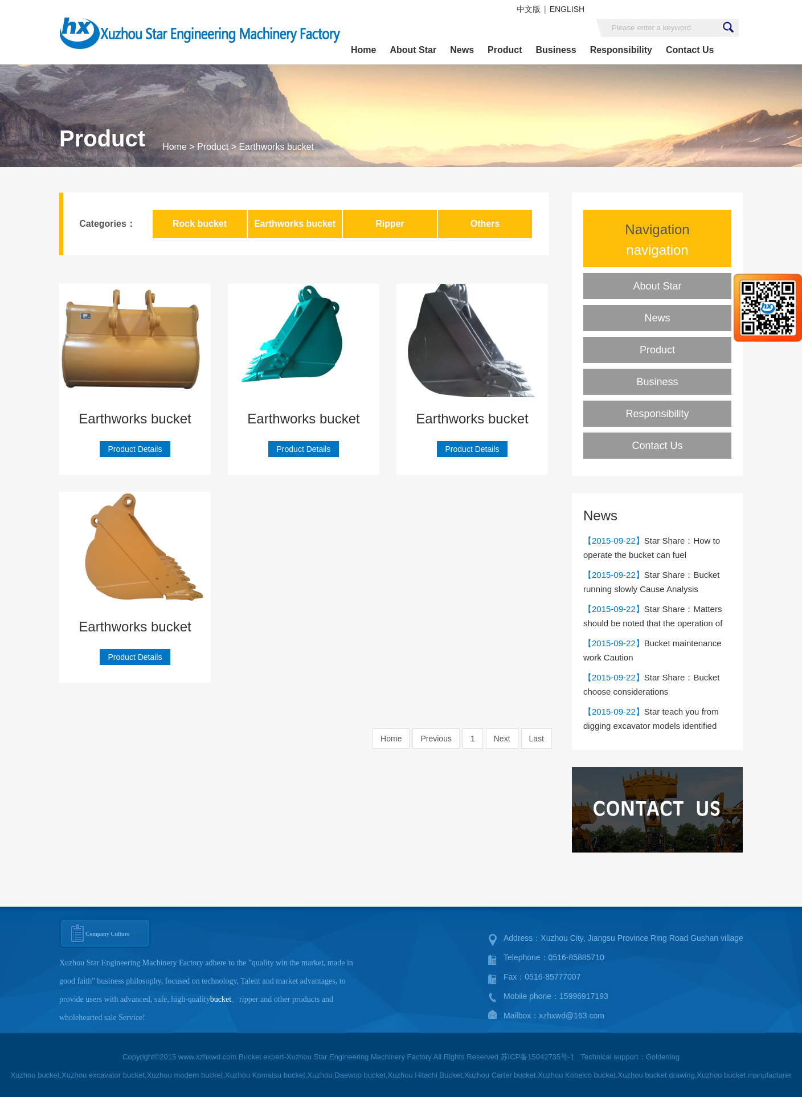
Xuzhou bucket (34, 1075)
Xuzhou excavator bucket (103, 1075)
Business (555, 50)
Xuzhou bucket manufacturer (744, 1075)
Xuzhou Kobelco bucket (577, 1075)
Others (485, 224)
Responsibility (621, 50)
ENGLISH (567, 9)
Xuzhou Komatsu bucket (265, 1075)
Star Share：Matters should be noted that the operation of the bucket (652, 623)
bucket (220, 999)
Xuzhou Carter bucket (500, 1075)
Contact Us (690, 50)
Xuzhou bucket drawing (656, 1075)
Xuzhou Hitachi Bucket (425, 1075)
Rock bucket (200, 224)
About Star (413, 50)
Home (363, 50)
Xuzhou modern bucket (185, 1075)
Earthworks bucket (276, 147)
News (462, 50)
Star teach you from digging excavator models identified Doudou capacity (651, 726)
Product (505, 50)
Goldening (663, 1057)
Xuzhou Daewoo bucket (347, 1075)
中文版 (529, 9)
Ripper (389, 224)
